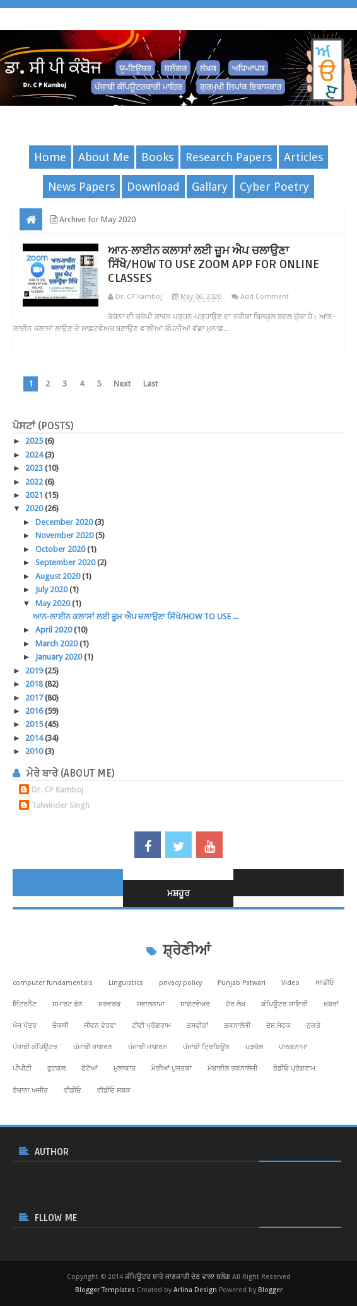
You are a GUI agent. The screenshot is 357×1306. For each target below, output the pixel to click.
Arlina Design (195, 1290)
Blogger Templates (105, 1290)
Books (157, 157)
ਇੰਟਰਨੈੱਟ (25, 1004)
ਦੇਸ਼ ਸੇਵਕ (278, 1026)
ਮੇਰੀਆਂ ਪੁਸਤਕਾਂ (171, 1068)
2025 (35, 441)
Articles (303, 157)
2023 (35, 468)
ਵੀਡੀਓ (72, 1090)
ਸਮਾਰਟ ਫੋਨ (67, 1004)
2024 (35, 454)
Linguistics (125, 983)
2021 (35, 495)
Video (290, 983)
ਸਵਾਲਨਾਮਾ (151, 1004)
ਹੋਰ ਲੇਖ (235, 1004)
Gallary (210, 186)
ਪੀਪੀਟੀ (22, 1068)
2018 (35, 684)
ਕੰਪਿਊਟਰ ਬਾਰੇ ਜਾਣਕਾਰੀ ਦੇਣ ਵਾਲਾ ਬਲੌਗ (177, 1277)
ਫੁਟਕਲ (56, 1068)
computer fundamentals (53, 983)
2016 (35, 711)
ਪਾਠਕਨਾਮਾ (293, 1047)
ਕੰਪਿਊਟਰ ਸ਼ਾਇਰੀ (284, 1004)
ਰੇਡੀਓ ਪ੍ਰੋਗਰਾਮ (294, 1068)
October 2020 (61, 549)
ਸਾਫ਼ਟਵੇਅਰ (195, 1004)
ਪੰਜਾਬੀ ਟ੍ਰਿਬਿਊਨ (206, 1047)
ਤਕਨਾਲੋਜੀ (237, 1026)
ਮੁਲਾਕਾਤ (125, 1068)
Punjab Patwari (242, 983)
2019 (35, 670)
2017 (35, 697)
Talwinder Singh (61, 805)
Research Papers (228, 157)
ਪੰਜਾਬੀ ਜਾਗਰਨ (147, 1047)
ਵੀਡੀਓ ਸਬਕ (114, 1090)
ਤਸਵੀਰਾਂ (197, 1026)
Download (153, 186)
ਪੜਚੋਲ (254, 1047)
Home (50, 157)
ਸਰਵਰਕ (109, 1004)
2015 (35, 724)
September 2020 (66, 562)
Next (122, 383)
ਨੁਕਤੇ (313, 1026)
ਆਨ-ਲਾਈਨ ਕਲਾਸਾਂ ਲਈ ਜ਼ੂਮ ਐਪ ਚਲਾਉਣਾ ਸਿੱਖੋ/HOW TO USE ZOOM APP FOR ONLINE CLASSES (213, 264)
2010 (35, 751)
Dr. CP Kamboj (57, 789)
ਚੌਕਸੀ (60, 1026)
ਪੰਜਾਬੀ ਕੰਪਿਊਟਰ (35, 1047)
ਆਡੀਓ (324, 983)
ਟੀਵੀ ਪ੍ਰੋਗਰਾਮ (151, 1026)
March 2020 (57, 643)
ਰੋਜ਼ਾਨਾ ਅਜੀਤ (30, 1090)
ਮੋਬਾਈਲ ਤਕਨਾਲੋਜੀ (232, 1068)
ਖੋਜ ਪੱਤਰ (25, 1026)
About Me (103, 157)
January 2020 (59, 656)
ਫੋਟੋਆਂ (89, 1068)
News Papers (81, 186)
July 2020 (52, 589)
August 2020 (58, 576)
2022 (35, 482)
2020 (35, 508)
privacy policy (180, 983)
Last (150, 383)
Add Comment (264, 297)
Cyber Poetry (274, 186)
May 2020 (53, 603)
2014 (35, 738)
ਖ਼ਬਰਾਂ (331, 1004)
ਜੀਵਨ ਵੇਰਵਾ (100, 1026)
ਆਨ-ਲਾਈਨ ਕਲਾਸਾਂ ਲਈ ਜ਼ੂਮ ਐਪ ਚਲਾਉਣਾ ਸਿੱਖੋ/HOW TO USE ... (135, 616)
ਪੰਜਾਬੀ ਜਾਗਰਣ (92, 1047)
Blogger (270, 1290)
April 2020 (54, 629)
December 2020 (65, 522)
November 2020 (65, 535)
